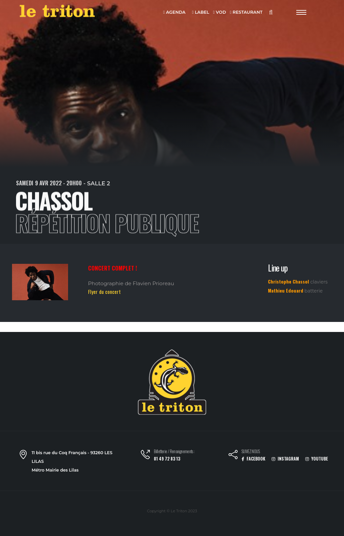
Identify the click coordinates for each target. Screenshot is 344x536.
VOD (219, 12)
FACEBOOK (253, 459)
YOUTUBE (316, 459)
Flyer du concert (104, 291)
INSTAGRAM (285, 459)
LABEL (200, 12)
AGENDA (174, 12)
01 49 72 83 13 (167, 459)
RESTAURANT (246, 12)
